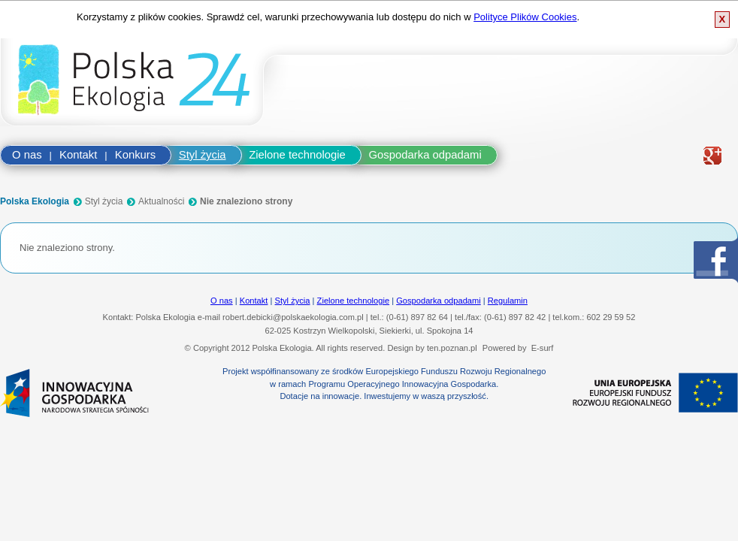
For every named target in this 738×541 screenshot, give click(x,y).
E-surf (542, 347)
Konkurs (135, 155)
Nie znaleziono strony (246, 201)
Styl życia (202, 155)
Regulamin (508, 300)
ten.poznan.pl (452, 347)
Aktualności (161, 201)
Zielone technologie (297, 155)
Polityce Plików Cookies (524, 17)
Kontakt (78, 155)
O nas (27, 155)
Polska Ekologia (34, 201)
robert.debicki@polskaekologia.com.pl (293, 317)
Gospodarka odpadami (425, 155)
